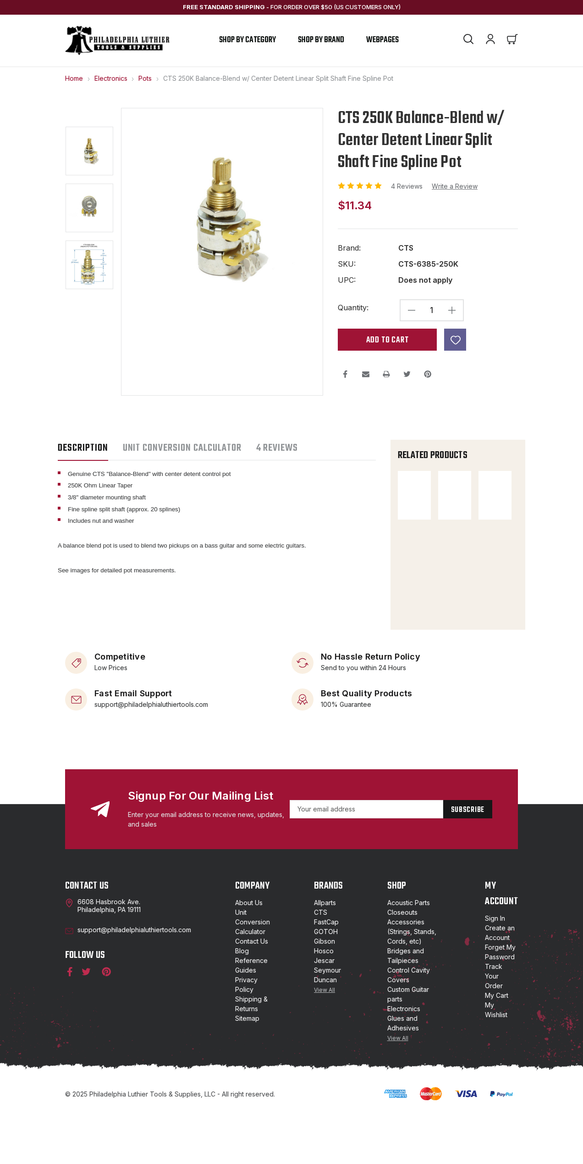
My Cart (496, 1046)
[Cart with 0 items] (512, 40)
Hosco (324, 1002)
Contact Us (251, 992)
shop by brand (321, 40)
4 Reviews (407, 186)
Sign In (495, 969)
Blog (242, 1002)
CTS (320, 963)
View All (324, 1040)
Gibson (324, 992)
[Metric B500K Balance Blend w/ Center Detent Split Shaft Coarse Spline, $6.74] (422, 634)
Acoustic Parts (408, 953)
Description (83, 448)
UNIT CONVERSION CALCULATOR (182, 448)
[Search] (468, 40)
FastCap (326, 973)
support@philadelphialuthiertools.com (151, 755)
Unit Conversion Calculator (252, 972)
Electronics (403, 1059)
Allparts (325, 953)
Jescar (324, 1011)
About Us (249, 953)
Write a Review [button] (455, 186)
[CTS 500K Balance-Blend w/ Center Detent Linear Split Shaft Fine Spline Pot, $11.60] (422, 495)
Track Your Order (494, 1027)
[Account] (490, 40)
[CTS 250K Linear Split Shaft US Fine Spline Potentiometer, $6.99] (422, 569)
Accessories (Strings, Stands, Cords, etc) (411, 982)
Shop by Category (247, 40)
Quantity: (353, 307)
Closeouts (402, 963)
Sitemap (247, 1069)
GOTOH (326, 982)
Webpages (382, 40)
